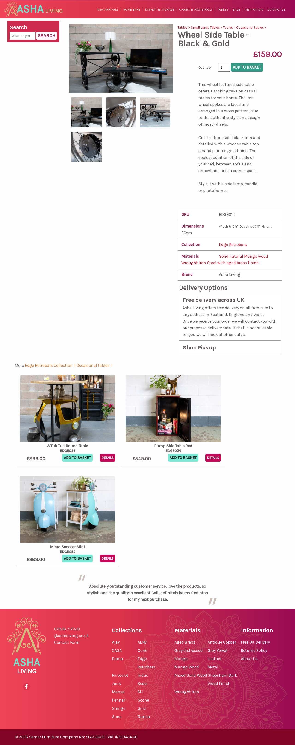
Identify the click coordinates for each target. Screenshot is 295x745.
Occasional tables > (251, 27)
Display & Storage (159, 9)
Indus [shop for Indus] (143, 675)
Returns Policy (254, 650)
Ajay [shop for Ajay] (116, 642)
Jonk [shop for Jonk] (116, 683)
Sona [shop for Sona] (117, 716)
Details (107, 458)
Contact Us (276, 9)
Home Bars (131, 9)
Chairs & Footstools (196, 9)
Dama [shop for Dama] (117, 658)
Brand (187, 274)
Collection (190, 244)
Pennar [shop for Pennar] (118, 700)
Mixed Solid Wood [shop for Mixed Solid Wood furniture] (190, 675)
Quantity (205, 67)
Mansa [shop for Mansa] (118, 691)
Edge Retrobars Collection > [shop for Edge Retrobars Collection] (51, 365)
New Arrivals (107, 9)
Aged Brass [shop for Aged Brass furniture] (184, 642)
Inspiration (254, 9)
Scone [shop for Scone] (143, 700)
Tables (223, 9)
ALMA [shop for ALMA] (143, 642)
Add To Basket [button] (77, 457)
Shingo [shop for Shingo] (119, 708)
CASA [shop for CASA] (117, 650)
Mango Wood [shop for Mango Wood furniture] (186, 667)
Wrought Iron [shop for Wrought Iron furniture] (186, 691)
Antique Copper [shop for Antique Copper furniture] (222, 642)
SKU (185, 214)
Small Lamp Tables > (207, 27)
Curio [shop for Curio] (143, 650)
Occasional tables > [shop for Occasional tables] (94, 365)
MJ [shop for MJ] (140, 691)
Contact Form (67, 642)
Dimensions (192, 226)
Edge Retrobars (233, 244)
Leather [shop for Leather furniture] (214, 658)
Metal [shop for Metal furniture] (213, 667)
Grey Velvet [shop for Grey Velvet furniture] (218, 650)
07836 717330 (67, 629)
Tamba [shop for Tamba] (144, 716)
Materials (190, 256)
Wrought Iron (194, 262)
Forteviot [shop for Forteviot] (120, 675)
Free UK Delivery (255, 642)
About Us (249, 658)
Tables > (184, 27)
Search (46, 35)
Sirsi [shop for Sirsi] (142, 708)
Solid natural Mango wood (243, 256)
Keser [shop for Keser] (143, 683)
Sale (236, 9)
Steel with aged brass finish (233, 262)
